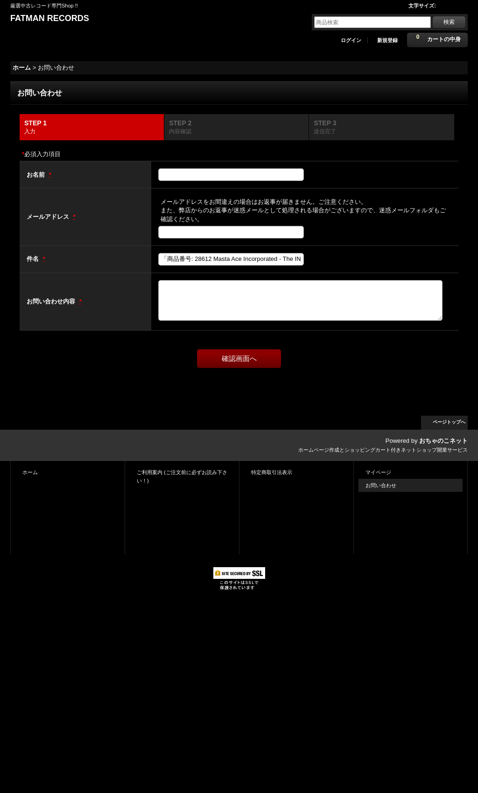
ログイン (351, 40)
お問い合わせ (381, 485)
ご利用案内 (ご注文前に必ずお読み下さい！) (182, 476)
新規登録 (387, 40)
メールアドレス (49, 216)
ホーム (30, 472)
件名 (34, 258)
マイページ (378, 472)
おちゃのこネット (443, 440)
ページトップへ (449, 422)
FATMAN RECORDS (49, 18)
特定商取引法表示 (271, 472)
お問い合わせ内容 (52, 301)
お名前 (37, 174)
